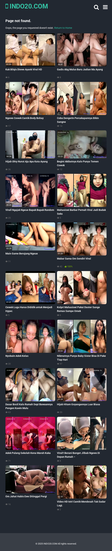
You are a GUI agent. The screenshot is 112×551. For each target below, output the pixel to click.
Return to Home (63, 27)
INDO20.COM (26, 6)
